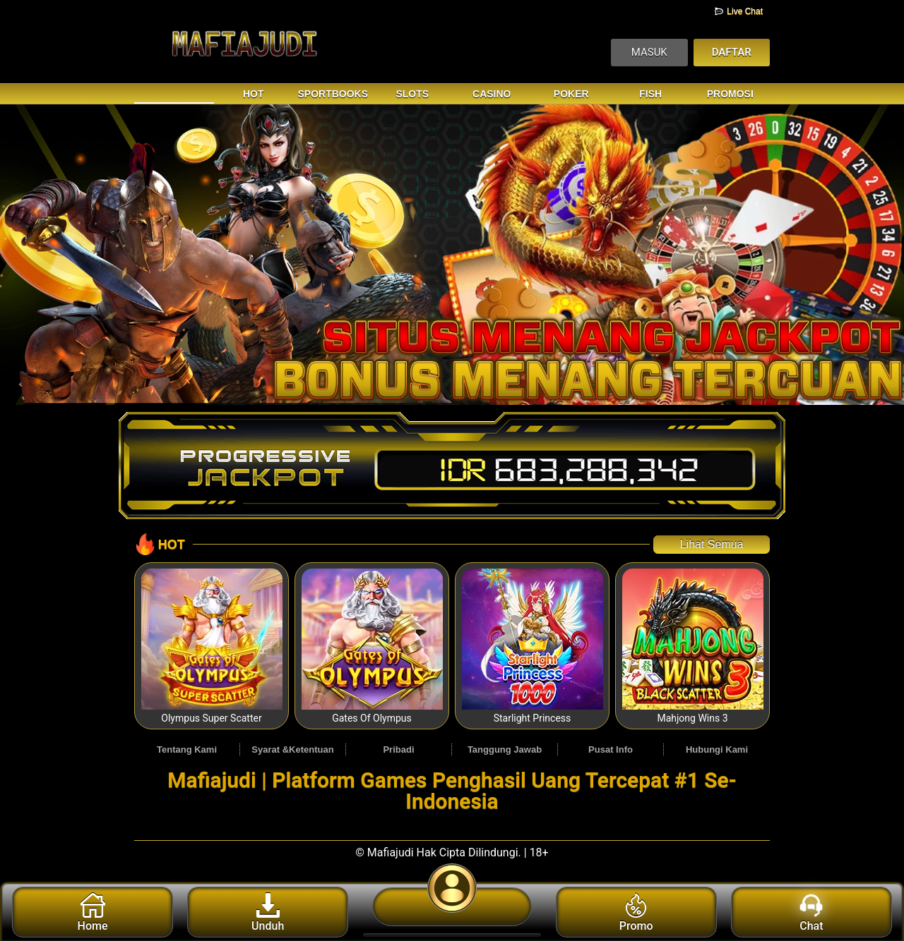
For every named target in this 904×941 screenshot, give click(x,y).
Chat (811, 913)
